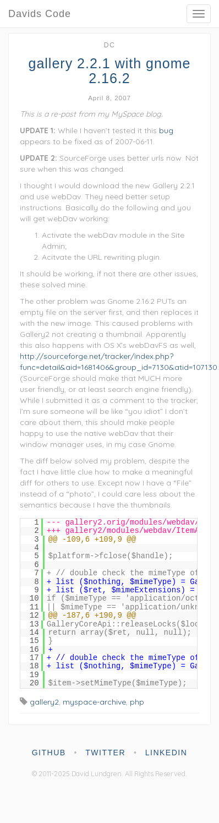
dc (109, 45)
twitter (105, 752)
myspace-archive (94, 702)
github (49, 752)
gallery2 (44, 702)
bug (166, 130)
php (137, 702)
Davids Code (39, 13)
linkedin (166, 752)
